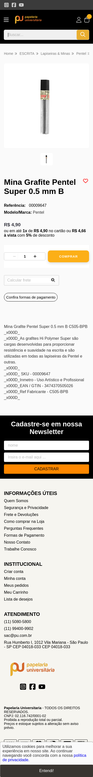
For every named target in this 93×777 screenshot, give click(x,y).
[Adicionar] (35, 256)
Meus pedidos (16, 585)
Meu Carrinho (16, 592)
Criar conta (13, 571)
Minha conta (15, 578)
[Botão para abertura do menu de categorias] (6, 20)
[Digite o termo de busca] (40, 35)
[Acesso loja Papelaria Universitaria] (78, 20)
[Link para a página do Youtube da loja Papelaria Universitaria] (21, 4)
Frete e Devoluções (21, 514)
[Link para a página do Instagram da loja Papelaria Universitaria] (6, 4)
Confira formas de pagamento (30, 297)
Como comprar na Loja (24, 521)
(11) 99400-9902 (18, 628)
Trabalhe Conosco (20, 549)
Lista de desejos (18, 599)
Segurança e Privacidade (26, 508)
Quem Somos (16, 501)
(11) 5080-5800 (17, 622)
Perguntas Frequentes (23, 528)
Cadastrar (46, 469)
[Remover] (14, 256)
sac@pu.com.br (18, 635)
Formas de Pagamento (24, 535)
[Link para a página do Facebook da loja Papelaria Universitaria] (13, 4)
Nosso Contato (17, 542)
